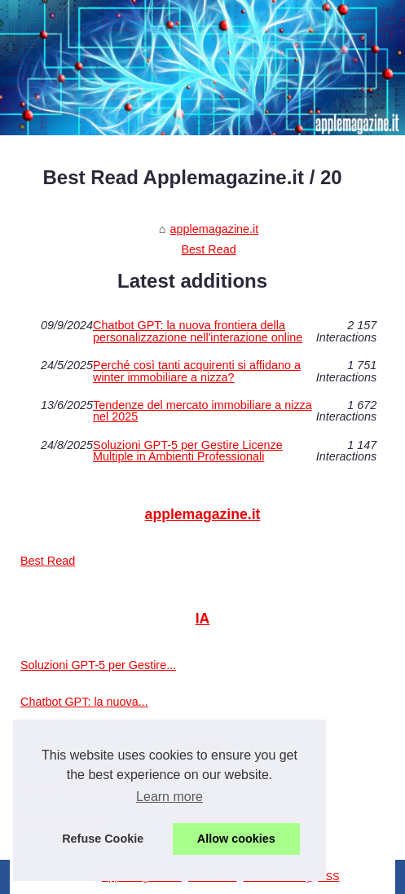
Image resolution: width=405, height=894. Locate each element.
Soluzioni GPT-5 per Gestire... (98, 665)
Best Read (208, 249)
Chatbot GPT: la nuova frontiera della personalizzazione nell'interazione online (197, 331)
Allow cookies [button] (236, 838)
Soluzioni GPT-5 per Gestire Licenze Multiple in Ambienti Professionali (188, 451)
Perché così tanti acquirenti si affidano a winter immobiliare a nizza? (197, 371)
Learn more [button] (169, 797)
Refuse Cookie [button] (102, 838)
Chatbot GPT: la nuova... (84, 701)
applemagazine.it (214, 229)
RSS (328, 876)
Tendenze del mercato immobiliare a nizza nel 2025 (202, 411)
